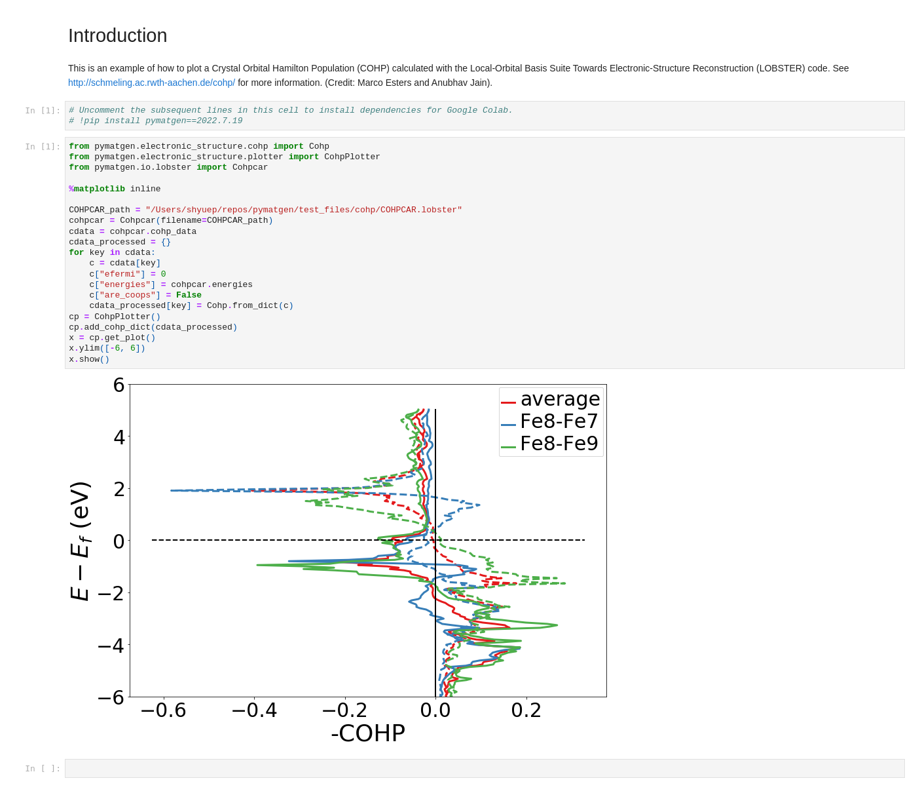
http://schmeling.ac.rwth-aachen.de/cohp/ (151, 82)
